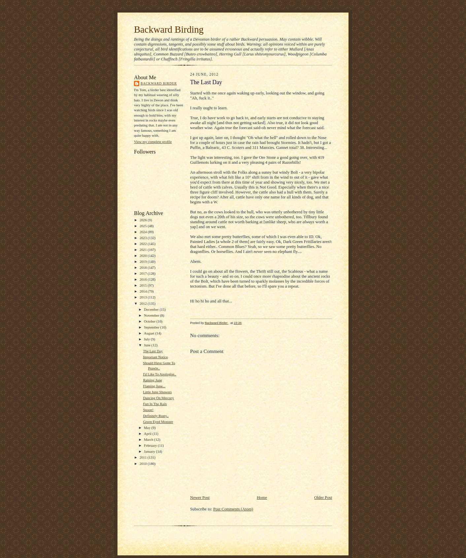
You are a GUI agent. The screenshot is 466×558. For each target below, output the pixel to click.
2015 (144, 285)
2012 (144, 303)
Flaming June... (154, 386)
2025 (144, 226)
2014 (144, 291)
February (151, 445)
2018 (144, 267)
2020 (144, 256)
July (147, 339)
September (152, 327)
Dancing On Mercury (158, 398)
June (147, 345)
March (149, 439)
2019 (144, 261)
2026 (144, 220)
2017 (144, 273)
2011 (144, 457)
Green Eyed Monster (158, 422)
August (149, 333)
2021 (144, 250)
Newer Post (200, 497)
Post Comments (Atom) (233, 509)
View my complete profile (153, 142)
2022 (144, 244)
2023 (144, 238)
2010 (144, 464)
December (152, 309)
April (148, 434)
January (150, 451)
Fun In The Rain (155, 404)
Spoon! (148, 410)
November (152, 315)
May (147, 428)
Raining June (152, 380)
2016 (144, 279)
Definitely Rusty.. (155, 416)
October (150, 321)
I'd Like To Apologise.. (159, 374)
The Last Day (153, 351)
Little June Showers (157, 392)
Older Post (323, 497)
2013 (144, 297)
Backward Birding (169, 29)
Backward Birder (159, 83)
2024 (144, 232)
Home (262, 497)
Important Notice (155, 357)
